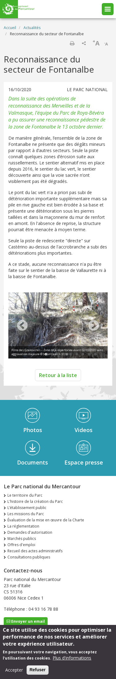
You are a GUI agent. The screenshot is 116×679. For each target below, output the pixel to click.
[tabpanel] (58, 326)
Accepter (14, 671)
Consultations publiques (28, 557)
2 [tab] (52, 354)
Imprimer (72, 43)
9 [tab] (95, 354)
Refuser (37, 670)
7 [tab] (83, 354)
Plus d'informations (72, 659)
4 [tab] (64, 354)
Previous (22, 326)
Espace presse (83, 462)
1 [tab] (46, 354)
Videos (83, 430)
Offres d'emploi (21, 544)
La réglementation (23, 526)
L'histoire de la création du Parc (35, 501)
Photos (32, 430)
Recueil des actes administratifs (34, 551)
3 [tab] (58, 354)
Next (94, 326)
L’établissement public (26, 507)
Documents (32, 462)
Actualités (32, 27)
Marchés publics (21, 538)
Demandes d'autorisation (29, 532)
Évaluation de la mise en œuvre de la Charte (45, 520)
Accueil (10, 27)
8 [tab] (89, 354)
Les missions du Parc (25, 513)
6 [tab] (77, 354)
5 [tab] (70, 354)
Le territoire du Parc (24, 495)
